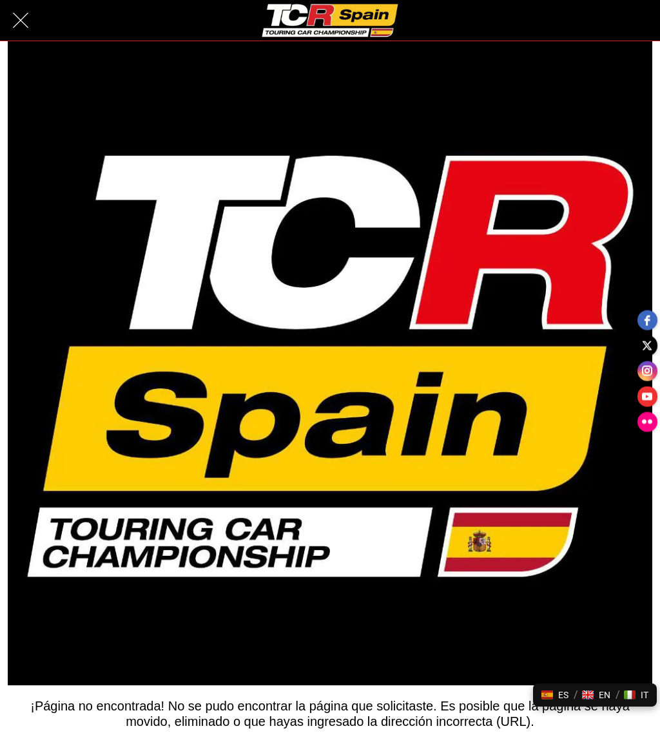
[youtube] (647, 396)
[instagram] (647, 371)
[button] (554, 695)
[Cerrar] (20, 20)
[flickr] (647, 422)
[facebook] (647, 319)
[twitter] (647, 345)
